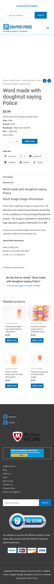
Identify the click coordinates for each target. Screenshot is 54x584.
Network (38, 574)
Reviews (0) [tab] (8, 182)
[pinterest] (10, 416)
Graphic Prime (9, 466)
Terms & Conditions (11, 492)
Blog (5, 470)
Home (5, 80)
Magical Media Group (28, 578)
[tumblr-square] (9, 422)
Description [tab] (8, 177)
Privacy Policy (9, 488)
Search (41, 15)
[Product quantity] (11, 141)
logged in (22, 285)
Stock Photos (14, 80)
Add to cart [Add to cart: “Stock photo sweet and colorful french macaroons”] (12, 340)
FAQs (5, 477)
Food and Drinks (28, 80)
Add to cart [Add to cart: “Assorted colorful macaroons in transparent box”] (37, 340)
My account (8, 481)
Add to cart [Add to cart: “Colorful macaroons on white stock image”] (37, 386)
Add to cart (30, 141)
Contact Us (8, 484)
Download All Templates (27, 6)
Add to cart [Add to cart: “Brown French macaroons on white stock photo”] (12, 386)
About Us (7, 473)
